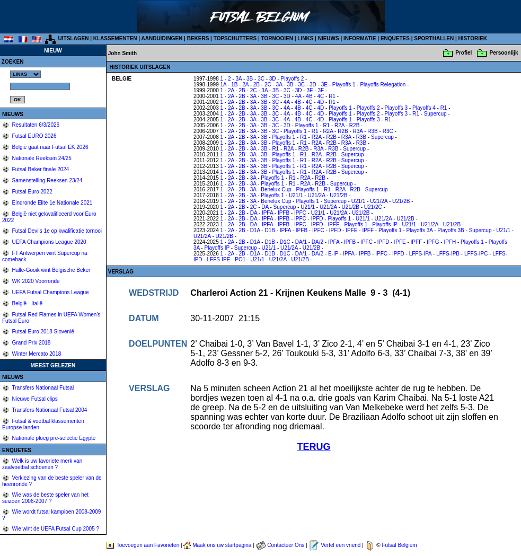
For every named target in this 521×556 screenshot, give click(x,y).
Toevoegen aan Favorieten (148, 545)
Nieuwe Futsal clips (34, 399)
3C (261, 79)
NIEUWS (328, 38)
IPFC (300, 213)
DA (264, 207)
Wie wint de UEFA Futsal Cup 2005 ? (55, 529)
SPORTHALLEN (434, 38)
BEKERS (198, 38)
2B (256, 84)
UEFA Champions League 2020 (48, 242)
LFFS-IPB (448, 254)
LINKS (305, 38)
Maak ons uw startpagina (221, 545)
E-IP (333, 254)
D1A (255, 230)
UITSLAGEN (73, 38)
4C (320, 96)
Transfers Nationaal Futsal (42, 388)
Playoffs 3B (450, 230)
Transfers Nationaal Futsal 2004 (49, 410)
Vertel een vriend (340, 545)
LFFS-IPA (420, 254)
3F (321, 90)
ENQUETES (395, 38)
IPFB (283, 213)
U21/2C (373, 207)
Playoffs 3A (420, 230)
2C (267, 84)
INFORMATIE (359, 38)
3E (324, 84)
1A (223, 84)
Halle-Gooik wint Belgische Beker (51, 270)
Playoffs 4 (424, 108)
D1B (269, 230)
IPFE (333, 224)
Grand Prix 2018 (31, 343)
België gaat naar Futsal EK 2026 (50, 147)
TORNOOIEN (277, 38)
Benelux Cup (276, 189)
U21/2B (338, 195)
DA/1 (301, 242)
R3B (372, 131)
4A (298, 96)
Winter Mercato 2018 (36, 354)
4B (309, 96)
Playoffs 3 (396, 108)
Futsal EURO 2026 (34, 136)
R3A (358, 131)
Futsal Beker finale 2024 (40, 169)
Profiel (463, 53)
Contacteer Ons (285, 545)
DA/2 (317, 242)
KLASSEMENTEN (115, 38)
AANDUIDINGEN (162, 38)
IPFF (368, 230)
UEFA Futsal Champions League (50, 292)
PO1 (240, 259)
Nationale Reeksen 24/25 (41, 158)
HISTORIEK (472, 38)
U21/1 (296, 195)
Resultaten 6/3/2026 (35, 125)
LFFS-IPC (476, 254)
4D (320, 102)
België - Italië (27, 303)
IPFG (433, 242)
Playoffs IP (384, 224)
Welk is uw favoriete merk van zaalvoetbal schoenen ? (42, 464)
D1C (285, 242)
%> (25, 74)
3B (249, 79)
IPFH (450, 242)
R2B (354, 125)
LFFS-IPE (218, 259)
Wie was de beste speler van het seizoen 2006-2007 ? (45, 498)
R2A (339, 125)
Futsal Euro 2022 (31, 192)
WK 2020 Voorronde (35, 281)
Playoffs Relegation (382, 84)
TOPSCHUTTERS (235, 38)
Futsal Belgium (399, 545)
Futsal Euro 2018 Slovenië (42, 331)
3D (272, 79)
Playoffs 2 (292, 79)
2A (245, 84)
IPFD (317, 219)
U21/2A (316, 195)
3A (238, 79)
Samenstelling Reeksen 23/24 (47, 180)
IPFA (267, 213)
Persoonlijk (504, 53)
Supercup (435, 114)
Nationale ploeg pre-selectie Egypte (53, 438)
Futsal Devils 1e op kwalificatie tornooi (56, 231)
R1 (332, 96)
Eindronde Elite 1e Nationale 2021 (52, 203)
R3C (388, 131)
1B (234, 84)
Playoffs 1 (344, 84)
